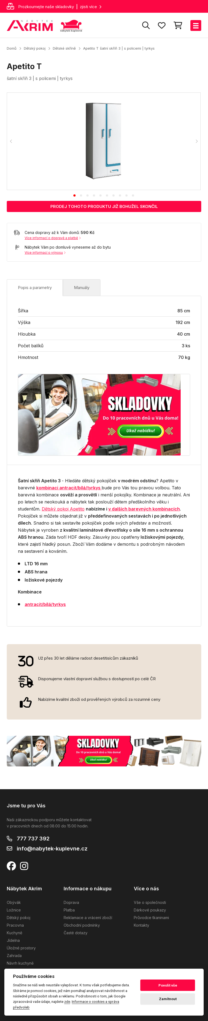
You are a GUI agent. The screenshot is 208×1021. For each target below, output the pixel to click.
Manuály (81, 287)
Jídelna (13, 940)
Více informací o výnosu (45, 253)
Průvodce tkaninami (151, 917)
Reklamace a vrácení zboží (88, 917)
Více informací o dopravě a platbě (53, 238)
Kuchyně (14, 932)
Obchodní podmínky (82, 925)
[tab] (74, 195)
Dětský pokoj (35, 48)
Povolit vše (167, 985)
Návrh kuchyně (20, 963)
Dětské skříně (64, 48)
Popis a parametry (35, 287)
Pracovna (15, 925)
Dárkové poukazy (150, 910)
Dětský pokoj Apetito (63, 509)
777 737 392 (33, 838)
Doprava (71, 902)
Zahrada (14, 955)
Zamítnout (168, 999)
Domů (12, 48)
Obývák (14, 902)
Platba (69, 910)
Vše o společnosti (150, 902)
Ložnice (14, 910)
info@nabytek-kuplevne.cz (52, 848)
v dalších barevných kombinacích (144, 509)
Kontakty (141, 925)
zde (67, 1001)
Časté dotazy (75, 932)
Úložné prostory (21, 948)
